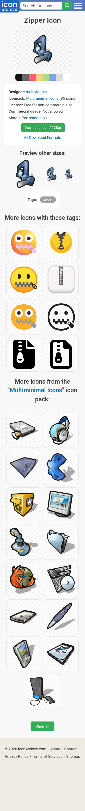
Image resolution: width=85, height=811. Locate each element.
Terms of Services (47, 756)
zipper (48, 199)
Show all (42, 726)
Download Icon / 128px (43, 128)
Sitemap (73, 756)
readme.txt (38, 118)
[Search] (67, 5)
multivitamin (36, 92)
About (55, 749)
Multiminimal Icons (42, 98)
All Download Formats (42, 137)
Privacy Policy (16, 756)
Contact (71, 749)
